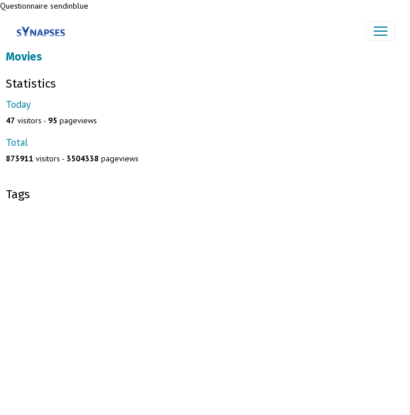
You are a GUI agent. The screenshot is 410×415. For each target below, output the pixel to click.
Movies (24, 56)
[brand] (43, 31)
